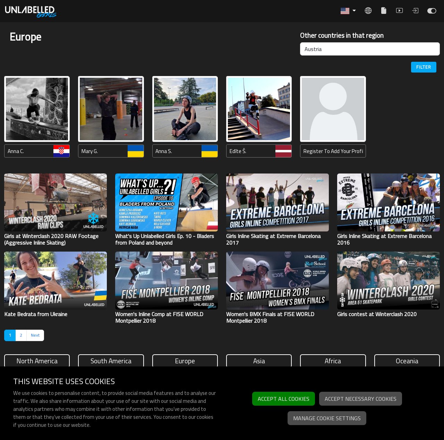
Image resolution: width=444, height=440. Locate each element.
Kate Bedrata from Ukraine (35, 314)
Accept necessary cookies (360, 399)
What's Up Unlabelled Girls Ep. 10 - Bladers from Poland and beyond (164, 239)
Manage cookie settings (327, 418)
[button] (348, 11)
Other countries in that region (342, 36)
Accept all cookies (283, 399)
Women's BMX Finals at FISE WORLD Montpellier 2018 (270, 317)
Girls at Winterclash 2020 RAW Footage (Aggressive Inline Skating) (51, 239)
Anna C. (16, 151)
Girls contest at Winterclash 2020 (377, 314)
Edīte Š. (238, 151)
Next (35, 335)
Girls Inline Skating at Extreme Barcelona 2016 (384, 239)
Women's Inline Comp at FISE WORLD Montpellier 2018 (159, 317)
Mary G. (90, 151)
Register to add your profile (333, 151)
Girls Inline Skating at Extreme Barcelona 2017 (273, 239)
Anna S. (163, 151)
